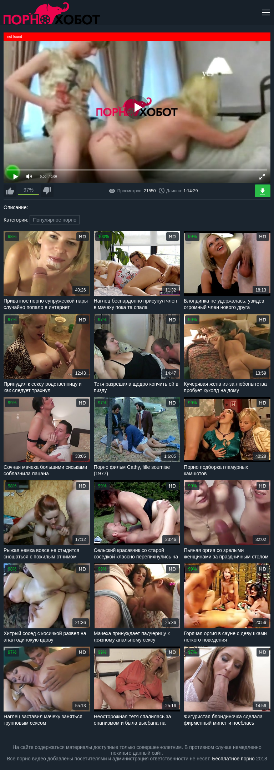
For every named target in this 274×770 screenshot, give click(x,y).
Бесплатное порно (233, 758)
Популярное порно (54, 220)
